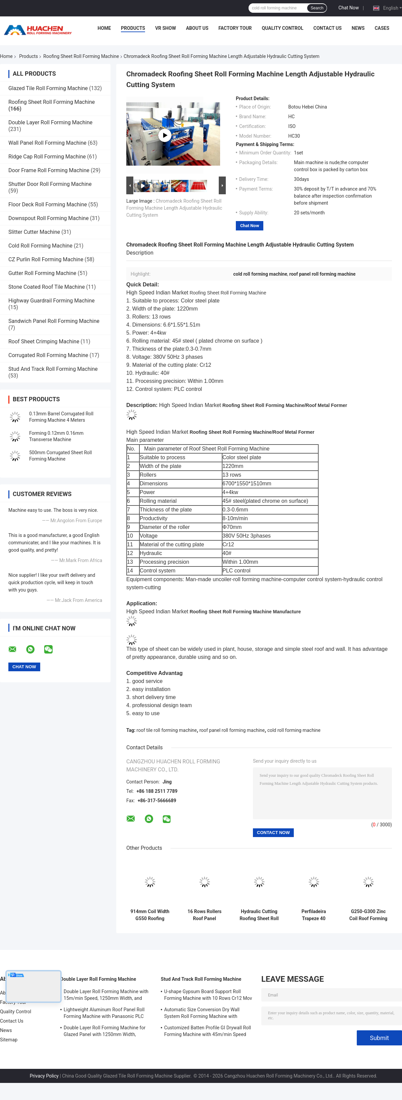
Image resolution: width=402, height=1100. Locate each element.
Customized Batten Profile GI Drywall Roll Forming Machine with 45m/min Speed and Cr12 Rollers (207, 1032)
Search (317, 8)
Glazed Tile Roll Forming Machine (48, 88)
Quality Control (283, 28)
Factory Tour (235, 28)
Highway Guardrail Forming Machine (51, 300)
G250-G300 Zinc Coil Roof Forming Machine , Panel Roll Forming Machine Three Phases (368, 915)
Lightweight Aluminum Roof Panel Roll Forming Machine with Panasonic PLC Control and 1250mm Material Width (104, 1014)
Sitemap (8, 1039)
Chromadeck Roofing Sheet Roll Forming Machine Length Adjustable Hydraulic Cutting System (174, 208)
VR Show (165, 28)
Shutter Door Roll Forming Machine (49, 184)
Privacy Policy (44, 1076)
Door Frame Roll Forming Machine (48, 170)
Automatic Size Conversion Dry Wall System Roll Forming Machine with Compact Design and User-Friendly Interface (202, 1014)
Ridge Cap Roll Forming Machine (47, 156)
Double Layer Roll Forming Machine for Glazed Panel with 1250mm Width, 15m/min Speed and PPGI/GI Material (104, 1032)
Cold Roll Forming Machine (40, 246)
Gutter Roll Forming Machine (42, 273)
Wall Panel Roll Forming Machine (47, 143)
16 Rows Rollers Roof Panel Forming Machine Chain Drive (204, 915)
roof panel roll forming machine (232, 730)
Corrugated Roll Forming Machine (48, 355)
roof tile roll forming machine (167, 730)
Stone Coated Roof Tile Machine (46, 287)
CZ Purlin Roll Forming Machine (45, 259)
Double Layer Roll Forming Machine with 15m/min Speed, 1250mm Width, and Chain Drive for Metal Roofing (106, 996)
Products (133, 28)
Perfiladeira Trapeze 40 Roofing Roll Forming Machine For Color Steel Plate (313, 915)
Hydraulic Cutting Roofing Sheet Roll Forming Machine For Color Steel (259, 915)
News (358, 28)
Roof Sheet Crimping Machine (43, 341)
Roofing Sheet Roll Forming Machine (81, 56)
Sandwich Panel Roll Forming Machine (53, 321)
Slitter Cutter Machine (34, 232)
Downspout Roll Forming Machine (48, 218)
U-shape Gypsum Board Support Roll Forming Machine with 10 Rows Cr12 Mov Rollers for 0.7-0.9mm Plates (208, 996)
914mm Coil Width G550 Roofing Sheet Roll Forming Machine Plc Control (150, 915)
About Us (197, 28)
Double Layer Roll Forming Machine (50, 122)
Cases (382, 28)
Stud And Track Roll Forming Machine (52, 369)
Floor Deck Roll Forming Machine (47, 204)
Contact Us (327, 28)
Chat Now (348, 7)
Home (104, 28)
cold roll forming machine (294, 730)
